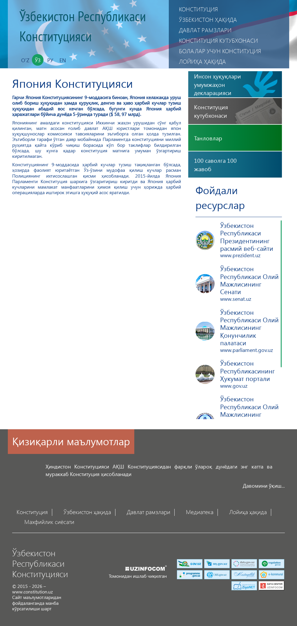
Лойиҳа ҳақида (202, 61)
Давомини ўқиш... (264, 485)
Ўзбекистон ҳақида (208, 19)
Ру (50, 60)
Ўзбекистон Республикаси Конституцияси (82, 27)
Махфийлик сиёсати (49, 521)
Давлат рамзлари (205, 30)
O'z (25, 60)
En (62, 60)
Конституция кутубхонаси (218, 40)
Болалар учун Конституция (220, 51)
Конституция (198, 9)
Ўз (38, 60)
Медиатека (199, 511)
